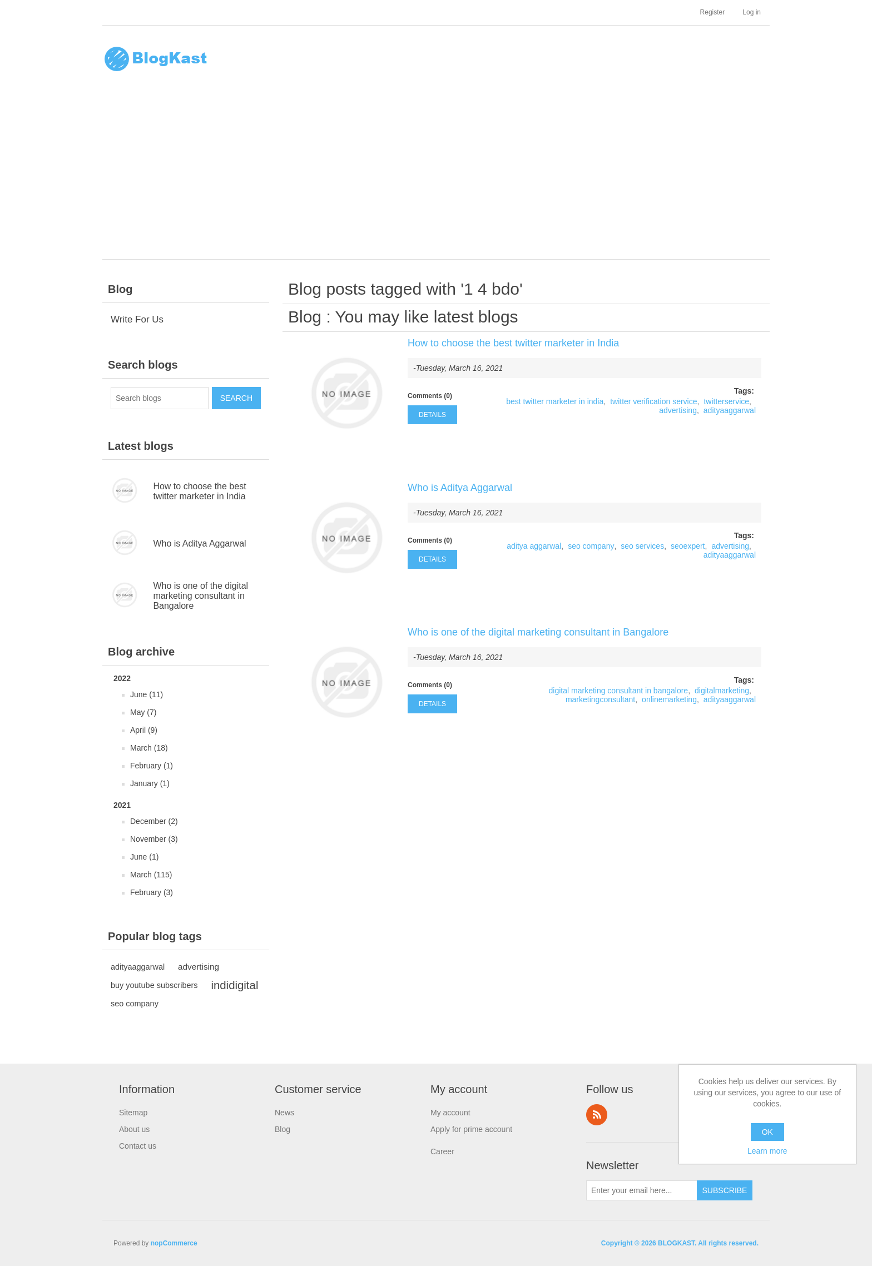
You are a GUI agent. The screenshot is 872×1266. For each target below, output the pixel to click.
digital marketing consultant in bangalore (618, 690)
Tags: (744, 390)
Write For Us (137, 319)
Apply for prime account (471, 1129)
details (432, 415)
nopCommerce (174, 1243)
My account (450, 1112)
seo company (134, 1003)
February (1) (151, 765)
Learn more (767, 1150)
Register (712, 12)
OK (767, 1132)
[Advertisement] (439, 176)
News (284, 1112)
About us (134, 1129)
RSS (596, 1114)
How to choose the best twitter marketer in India (199, 491)
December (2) (154, 821)
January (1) (150, 783)
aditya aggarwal (534, 546)
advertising (198, 966)
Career (442, 1151)
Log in (751, 12)
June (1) (144, 856)
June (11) (146, 694)
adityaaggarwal (138, 966)
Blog (304, 316)
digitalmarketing (722, 690)
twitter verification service (653, 401)
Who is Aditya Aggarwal (199, 543)
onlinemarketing (669, 699)
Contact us (137, 1145)
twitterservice (726, 401)
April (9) (143, 730)
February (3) (151, 892)
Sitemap (133, 1112)
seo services (642, 546)
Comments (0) (430, 396)
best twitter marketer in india (554, 401)
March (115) (151, 874)
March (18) (149, 747)
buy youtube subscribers (154, 985)
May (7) (143, 712)
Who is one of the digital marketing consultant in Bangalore (200, 595)
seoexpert (688, 546)
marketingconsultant (600, 699)
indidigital (234, 985)
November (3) (154, 839)
